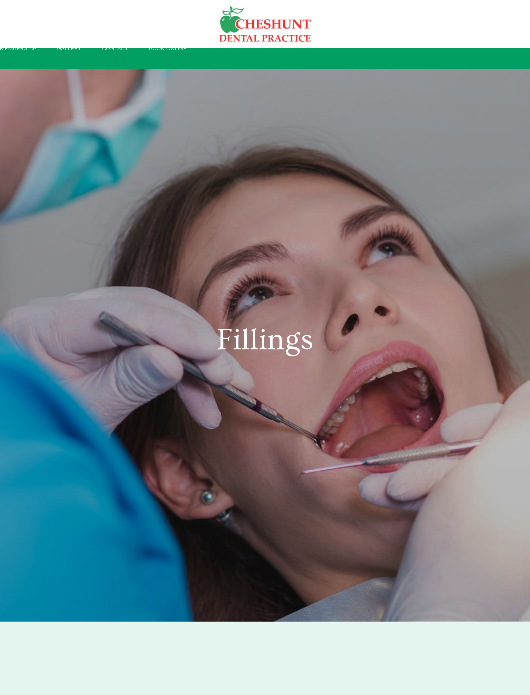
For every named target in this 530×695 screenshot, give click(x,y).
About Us (130, 58)
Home (86, 58)
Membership (283, 58)
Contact (380, 58)
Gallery (334, 58)
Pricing (233, 58)
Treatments (183, 58)
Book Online (433, 58)
